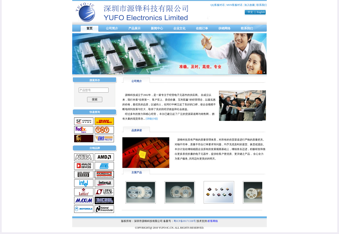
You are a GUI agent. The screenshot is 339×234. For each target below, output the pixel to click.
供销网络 (224, 28)
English (261, 12)
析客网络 (213, 221)
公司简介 (112, 28)
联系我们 (261, 4)
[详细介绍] (152, 118)
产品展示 (134, 28)
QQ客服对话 (217, 4)
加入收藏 (249, 4)
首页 (89, 28)
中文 (250, 12)
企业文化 (179, 28)
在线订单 (202, 28)
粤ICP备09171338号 (185, 221)
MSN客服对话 (234, 4)
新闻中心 (157, 28)
